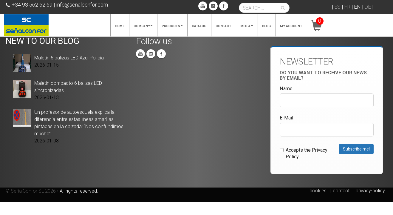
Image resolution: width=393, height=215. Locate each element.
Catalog (199, 26)
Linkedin (213, 5)
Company (143, 26)
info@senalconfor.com (82, 4)
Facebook (223, 5)
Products (172, 26)
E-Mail (286, 118)
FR (347, 7)
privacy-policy (370, 191)
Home (119, 26)
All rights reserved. (79, 191)
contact (341, 191)
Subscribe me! (356, 149)
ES (337, 7)
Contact (223, 26)
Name (286, 88)
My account (291, 26)
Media (246, 26)
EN (357, 7)
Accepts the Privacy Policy (303, 153)
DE (367, 7)
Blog (266, 26)
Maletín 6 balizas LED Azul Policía (69, 58)
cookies (318, 191)
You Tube (202, 5)
